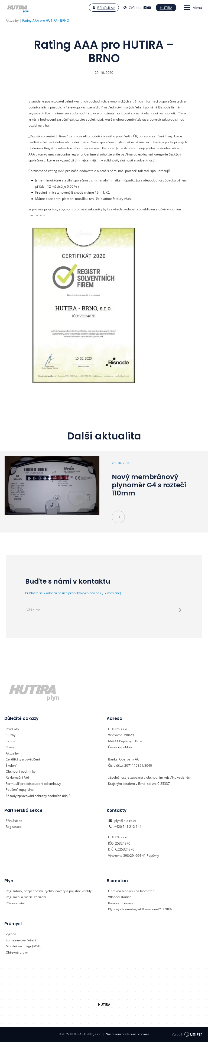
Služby (10, 735)
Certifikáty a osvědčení (23, 759)
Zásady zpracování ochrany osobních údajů (38, 795)
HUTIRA (104, 1004)
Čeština (132, 7)
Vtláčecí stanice (119, 897)
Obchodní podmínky (20, 771)
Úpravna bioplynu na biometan (131, 891)
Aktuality (12, 753)
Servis (10, 741)
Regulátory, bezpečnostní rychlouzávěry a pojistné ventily (49, 891)
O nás (10, 747)
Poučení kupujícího (20, 789)
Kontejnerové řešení (21, 940)
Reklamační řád (17, 777)
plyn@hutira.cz (125, 820)
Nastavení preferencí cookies (126, 1034)
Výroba (11, 934)
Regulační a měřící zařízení (26, 897)
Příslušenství (15, 903)
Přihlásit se (104, 7)
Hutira (166, 7)
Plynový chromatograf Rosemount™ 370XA (140, 909)
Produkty (12, 729)
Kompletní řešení (121, 903)
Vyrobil (187, 1034)
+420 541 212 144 (127, 826)
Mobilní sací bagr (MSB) (23, 946)
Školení (11, 765)
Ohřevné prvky (17, 952)
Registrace (14, 826)
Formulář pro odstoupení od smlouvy (33, 783)
